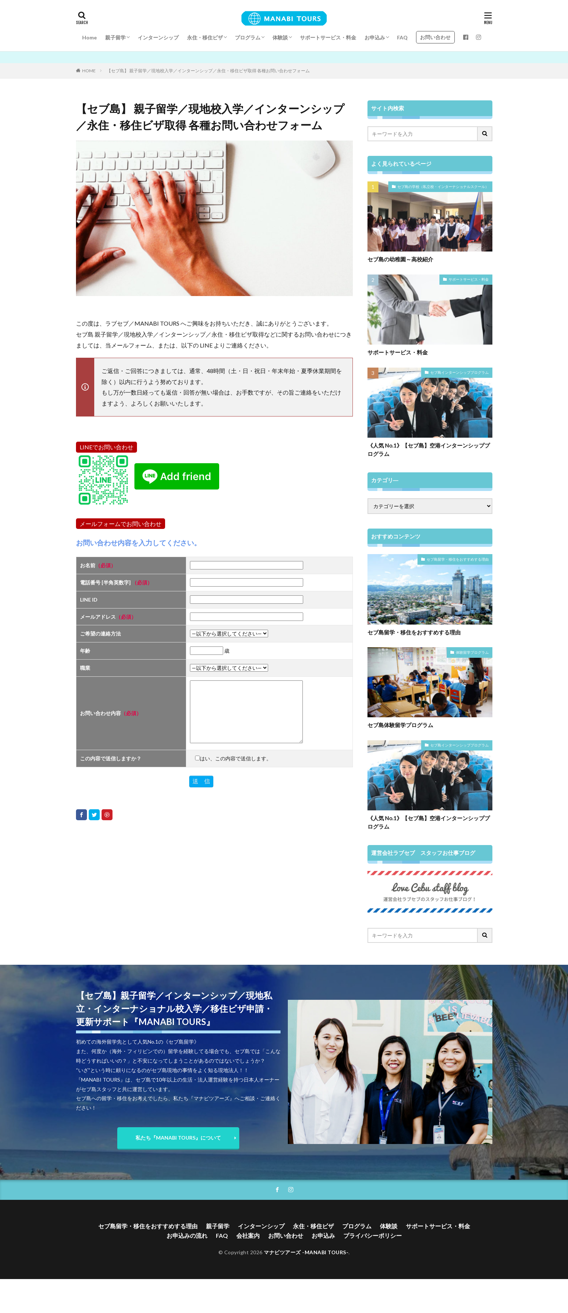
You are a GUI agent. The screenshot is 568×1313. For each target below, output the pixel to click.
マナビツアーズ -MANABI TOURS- (306, 1252)
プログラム (247, 37)
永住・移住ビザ (205, 37)
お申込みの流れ (187, 1235)
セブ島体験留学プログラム (400, 725)
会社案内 (248, 1235)
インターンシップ (158, 37)
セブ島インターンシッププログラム (459, 372)
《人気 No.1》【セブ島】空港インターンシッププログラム (428, 449)
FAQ (402, 37)
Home (89, 37)
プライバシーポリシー (372, 1235)
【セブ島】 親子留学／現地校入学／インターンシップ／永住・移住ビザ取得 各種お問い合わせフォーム (208, 70)
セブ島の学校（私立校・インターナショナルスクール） (443, 186)
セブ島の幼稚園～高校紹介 (400, 259)
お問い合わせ (435, 37)
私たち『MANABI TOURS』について (178, 1138)
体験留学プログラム (472, 652)
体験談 (280, 37)
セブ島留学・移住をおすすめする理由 (458, 559)
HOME (89, 70)
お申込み (375, 37)
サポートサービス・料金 (328, 37)
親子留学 (115, 37)
